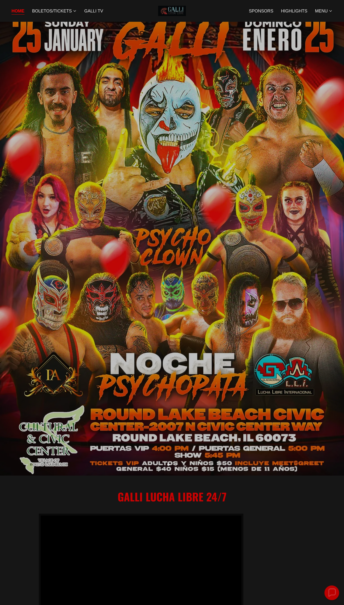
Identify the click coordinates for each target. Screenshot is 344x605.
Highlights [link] (294, 11)
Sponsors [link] (261, 11)
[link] (172, 10)
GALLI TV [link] (93, 11)
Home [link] (17, 11)
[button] (54, 11)
